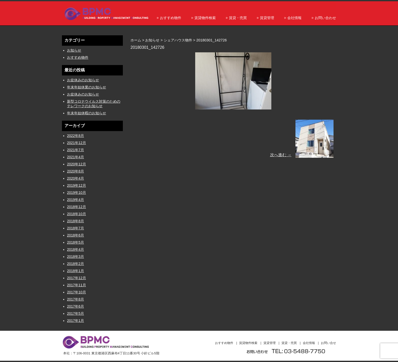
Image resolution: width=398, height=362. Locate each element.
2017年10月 (76, 292)
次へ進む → (280, 155)
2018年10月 (76, 214)
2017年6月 (75, 306)
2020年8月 (75, 171)
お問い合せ (328, 343)
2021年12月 (76, 143)
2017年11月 (76, 285)
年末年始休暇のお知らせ (86, 113)
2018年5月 (75, 242)
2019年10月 (76, 193)
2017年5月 (75, 313)
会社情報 (294, 18)
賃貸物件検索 (205, 18)
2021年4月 (75, 157)
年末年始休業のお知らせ (86, 87)
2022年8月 (75, 136)
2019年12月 (76, 185)
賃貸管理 (267, 18)
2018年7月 (75, 228)
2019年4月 (75, 200)
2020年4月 (75, 178)
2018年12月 (76, 207)
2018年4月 (75, 249)
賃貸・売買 (238, 18)
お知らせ (74, 50)
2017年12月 (76, 278)
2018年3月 (75, 257)
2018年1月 (75, 271)
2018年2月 (75, 264)
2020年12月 (76, 164)
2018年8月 (75, 221)
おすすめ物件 (170, 18)
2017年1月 (75, 321)
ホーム (135, 40)
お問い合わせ (325, 18)
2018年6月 (75, 235)
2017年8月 (75, 299)
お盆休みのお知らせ (83, 80)
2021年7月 (75, 150)
